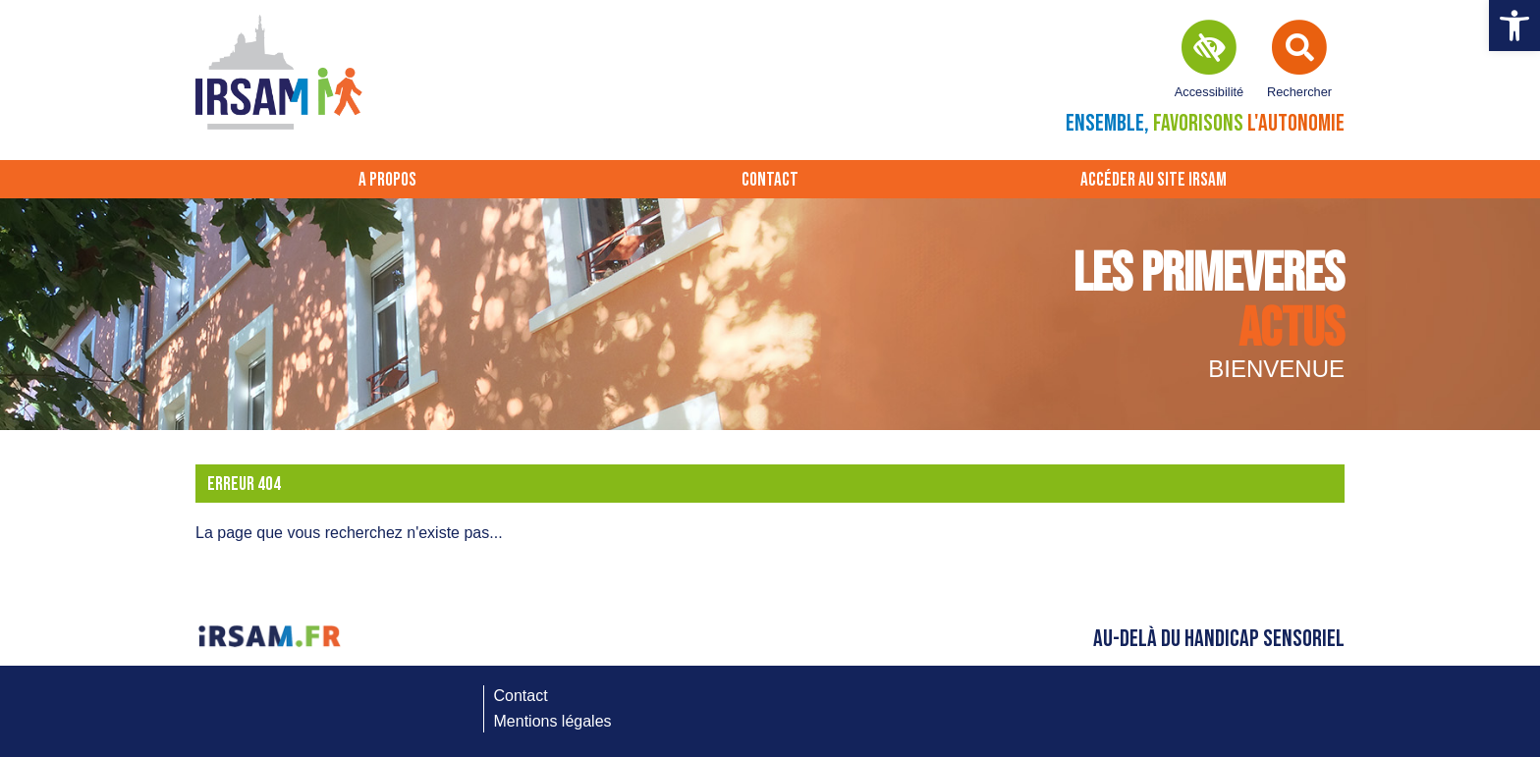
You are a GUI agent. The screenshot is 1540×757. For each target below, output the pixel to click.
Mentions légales (553, 721)
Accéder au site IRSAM (1153, 180)
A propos (387, 180)
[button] (1514, 25)
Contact (770, 180)
